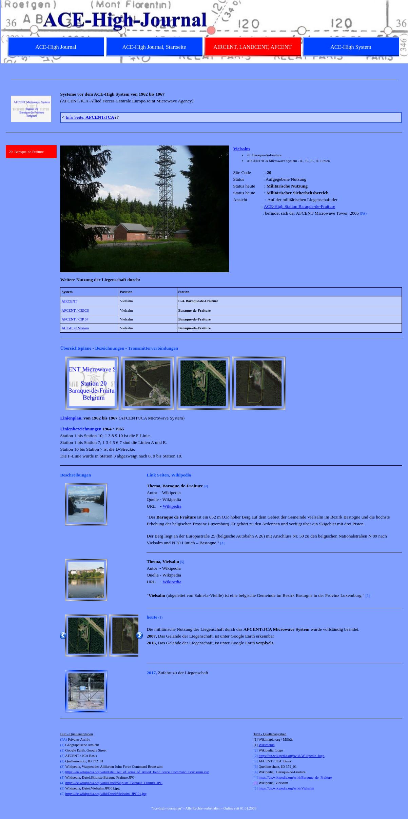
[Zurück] (63, 383)
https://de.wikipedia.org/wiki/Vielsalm (286, 788)
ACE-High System (75, 328)
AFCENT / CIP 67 (74, 319)
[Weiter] (399, 383)
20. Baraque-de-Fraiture (26, 152)
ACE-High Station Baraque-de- (292, 206)
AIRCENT (69, 301)
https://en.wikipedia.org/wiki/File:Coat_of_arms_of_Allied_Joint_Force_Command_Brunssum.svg (137, 772)
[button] (86, 504)
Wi (261, 745)
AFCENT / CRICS (75, 310)
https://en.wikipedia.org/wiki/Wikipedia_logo (292, 756)
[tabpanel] (231, 97)
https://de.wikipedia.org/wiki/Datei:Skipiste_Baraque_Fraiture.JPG (114, 783)
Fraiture (328, 206)
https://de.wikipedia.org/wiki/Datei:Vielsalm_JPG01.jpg (106, 794)
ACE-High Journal (55, 47)
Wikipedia (172, 506)
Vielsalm (241, 148)
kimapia (268, 745)
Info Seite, (89, 117)
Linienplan (70, 418)
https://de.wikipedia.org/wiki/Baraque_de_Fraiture (295, 777)
